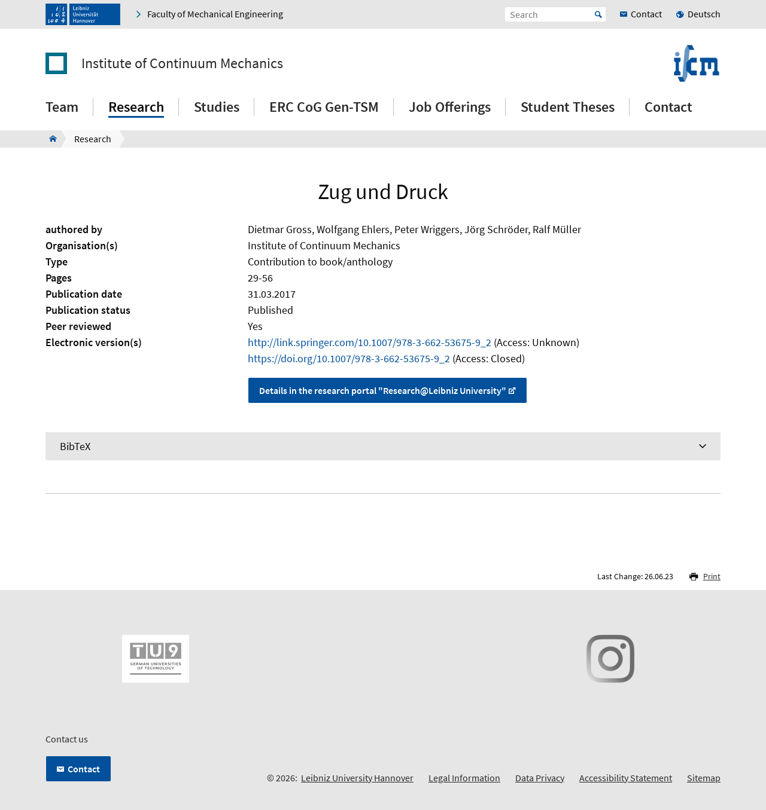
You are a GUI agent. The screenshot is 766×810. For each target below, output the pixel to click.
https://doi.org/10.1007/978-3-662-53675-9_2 (349, 358)
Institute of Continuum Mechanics (182, 63)
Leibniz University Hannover (357, 778)
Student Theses (568, 106)
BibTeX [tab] (75, 446)
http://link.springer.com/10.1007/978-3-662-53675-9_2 (369, 342)
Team (61, 106)
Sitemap (704, 778)
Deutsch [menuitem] (704, 14)
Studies (216, 106)
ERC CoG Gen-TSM (324, 106)
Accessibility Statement (625, 778)
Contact (668, 106)
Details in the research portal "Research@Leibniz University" (382, 390)
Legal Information (464, 778)
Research (136, 106)
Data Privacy (539, 778)
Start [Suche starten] (598, 14)
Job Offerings (450, 106)
